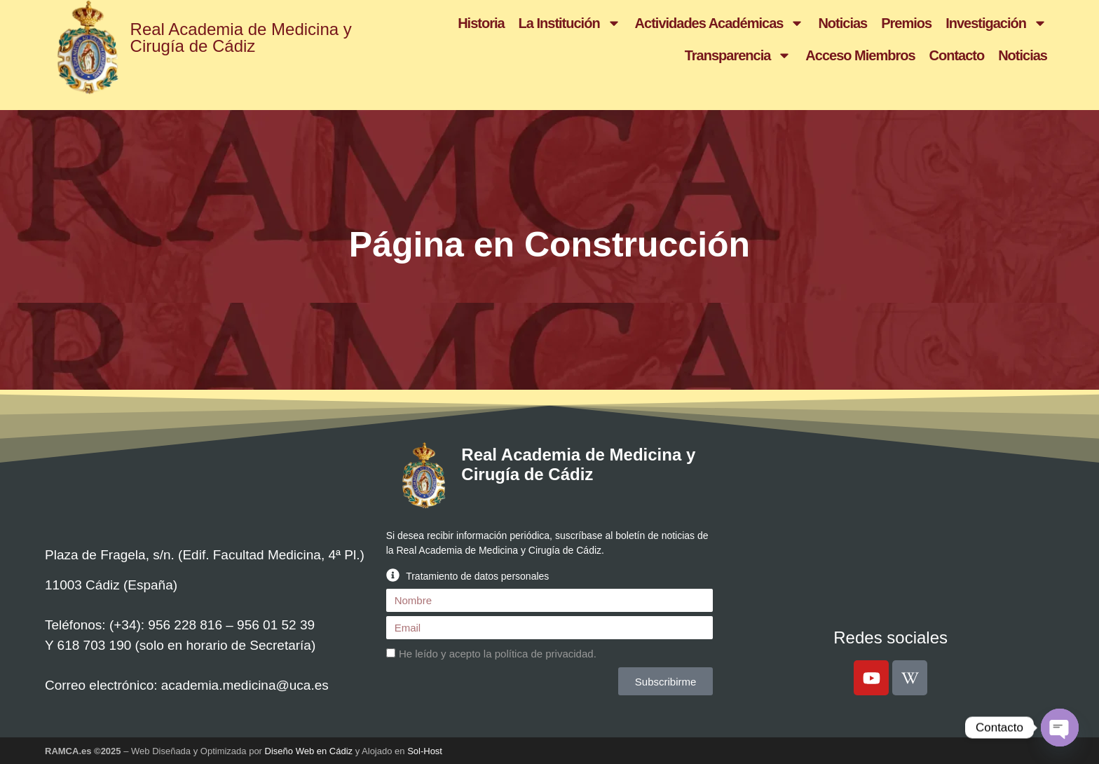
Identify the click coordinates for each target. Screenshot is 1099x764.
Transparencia (738, 55)
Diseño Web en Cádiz (309, 751)
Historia (481, 23)
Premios (906, 23)
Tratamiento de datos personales (477, 576)
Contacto (957, 55)
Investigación (996, 23)
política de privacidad (544, 654)
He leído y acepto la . (497, 654)
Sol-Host (424, 751)
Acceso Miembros (860, 55)
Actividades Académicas (720, 23)
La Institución (570, 23)
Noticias (842, 23)
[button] (550, 575)
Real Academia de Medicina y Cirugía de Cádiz (241, 37)
